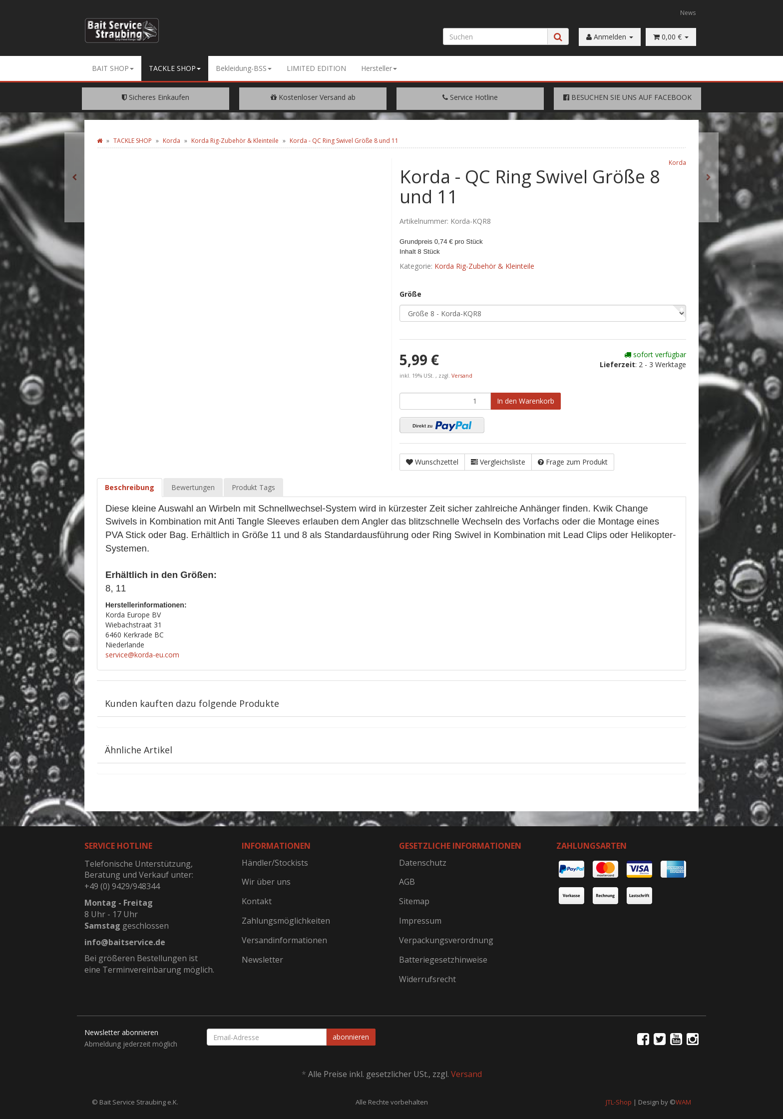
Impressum (420, 920)
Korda (677, 162)
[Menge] (445, 401)
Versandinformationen (284, 940)
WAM (683, 1102)
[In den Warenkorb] (525, 401)
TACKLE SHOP (175, 68)
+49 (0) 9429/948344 (122, 886)
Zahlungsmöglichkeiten (286, 920)
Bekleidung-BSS (244, 68)
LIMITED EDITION (316, 68)
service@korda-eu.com (142, 654)
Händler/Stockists (275, 862)
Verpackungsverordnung (446, 940)
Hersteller (379, 68)
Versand (461, 375)
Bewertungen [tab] (193, 487)
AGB (407, 881)
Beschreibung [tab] (129, 487)
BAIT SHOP (113, 68)
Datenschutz (422, 862)
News (688, 12)
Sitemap (414, 901)
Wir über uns (266, 881)
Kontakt (257, 901)
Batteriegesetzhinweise (443, 959)
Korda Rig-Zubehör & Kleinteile (484, 266)
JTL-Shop (619, 1102)
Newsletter (262, 959)
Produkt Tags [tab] (253, 487)
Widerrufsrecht (427, 979)
